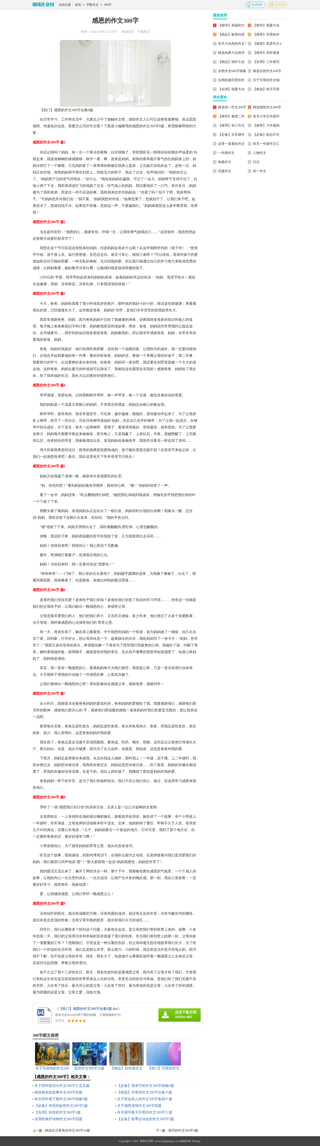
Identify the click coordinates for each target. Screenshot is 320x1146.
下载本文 (143, 31)
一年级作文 (226, 153)
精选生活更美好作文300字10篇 (67, 1130)
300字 (108, 5)
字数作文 (92, 5)
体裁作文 (224, 162)
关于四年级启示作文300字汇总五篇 (62, 1085)
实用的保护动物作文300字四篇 (58, 1119)
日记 (256, 162)
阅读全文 (128, 31)
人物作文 (259, 153)
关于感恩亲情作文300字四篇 (139, 1106)
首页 (78, 5)
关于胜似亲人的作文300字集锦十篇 (144, 1099)
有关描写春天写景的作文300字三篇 (144, 1112)
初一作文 (259, 171)
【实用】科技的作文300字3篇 (57, 1112)
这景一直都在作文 (231, 143)
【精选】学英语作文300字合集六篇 (144, 1092)
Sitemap (196, 1141)
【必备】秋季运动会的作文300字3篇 (145, 1119)
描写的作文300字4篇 (183, 1130)
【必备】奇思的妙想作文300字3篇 (61, 1106)
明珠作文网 (146, 1141)
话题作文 (224, 171)
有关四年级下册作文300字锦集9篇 (61, 1099)
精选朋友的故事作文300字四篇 (58, 1092)
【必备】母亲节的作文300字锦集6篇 (145, 1085)
